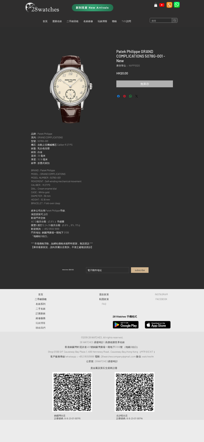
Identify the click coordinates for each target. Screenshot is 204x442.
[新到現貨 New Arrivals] (92, 7)
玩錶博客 (40, 322)
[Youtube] (162, 5)
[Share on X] (136, 96)
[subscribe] (140, 270)
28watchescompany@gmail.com (118, 356)
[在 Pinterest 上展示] (124, 96)
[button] (57, 21)
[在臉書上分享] (118, 96)
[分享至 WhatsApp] (130, 96)
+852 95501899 (86, 356)
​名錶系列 (40, 303)
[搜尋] (158, 21)
